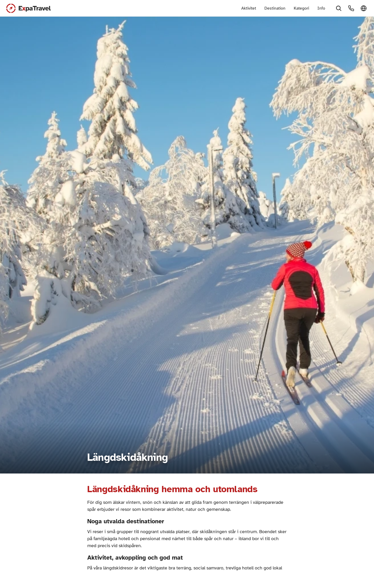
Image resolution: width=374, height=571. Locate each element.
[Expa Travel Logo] (28, 8)
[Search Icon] (338, 8)
